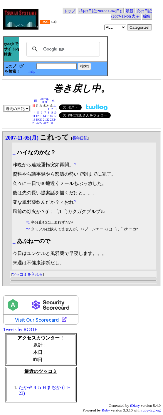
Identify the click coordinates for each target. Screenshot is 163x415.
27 (40, 123)
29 (47, 123)
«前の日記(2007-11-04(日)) (100, 11)
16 (51, 116)
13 (40, 116)
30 (51, 123)
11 (33, 116)
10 (54, 112)
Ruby (106, 410)
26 (37, 123)
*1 (75, 163)
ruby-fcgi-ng (151, 410)
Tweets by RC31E (20, 329)
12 (37, 116)
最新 (129, 11)
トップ (69, 11)
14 (44, 116)
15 (47, 116)
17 (54, 116)
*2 (75, 200)
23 (51, 119)
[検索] (62, 49)
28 (44, 123)
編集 (147, 16)
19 (37, 119)
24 (54, 119)
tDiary (135, 405)
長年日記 (80, 138)
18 (33, 119)
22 (47, 119)
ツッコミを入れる (27, 274)
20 (40, 119)
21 (44, 119)
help (31, 71)
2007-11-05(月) (21, 138)
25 (33, 123)
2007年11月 (44, 100)
